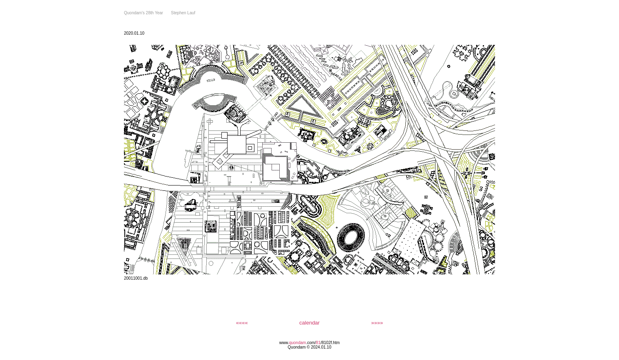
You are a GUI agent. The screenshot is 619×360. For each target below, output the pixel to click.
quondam (297, 342)
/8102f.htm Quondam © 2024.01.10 (314, 344)
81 (318, 342)
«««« (242, 323)
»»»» (377, 323)
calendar (309, 323)
